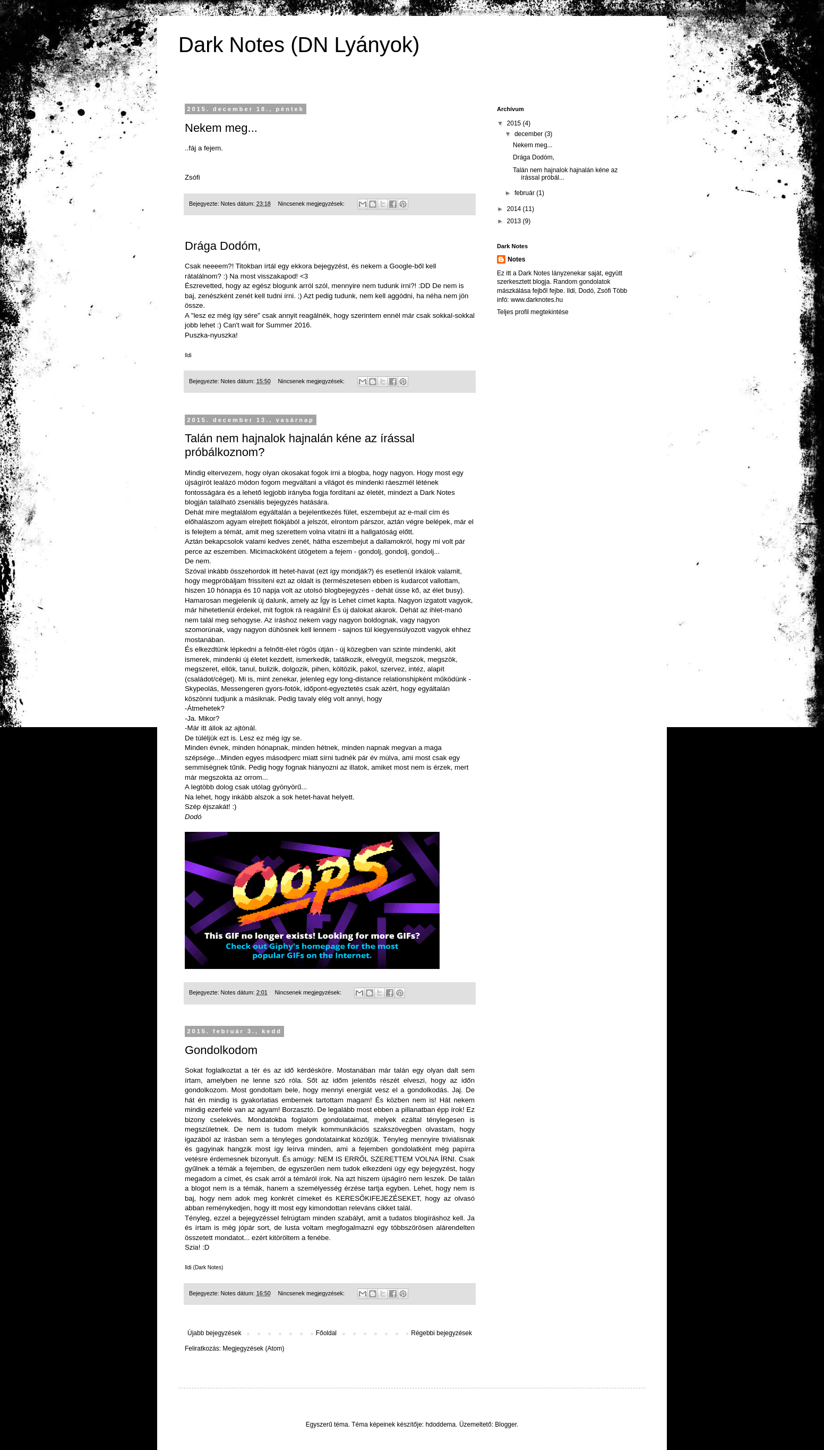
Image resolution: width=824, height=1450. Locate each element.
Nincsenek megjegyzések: (312, 203)
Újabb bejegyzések (214, 1333)
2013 (515, 221)
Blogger (506, 1424)
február (525, 193)
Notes (516, 259)
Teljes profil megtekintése (533, 312)
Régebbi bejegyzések (441, 1333)
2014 (515, 209)
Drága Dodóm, (223, 245)
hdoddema (441, 1424)
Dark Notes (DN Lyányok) (298, 44)
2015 (515, 123)
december (529, 134)
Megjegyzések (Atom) (253, 1348)
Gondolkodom (221, 1050)
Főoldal (326, 1333)
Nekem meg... (221, 127)
